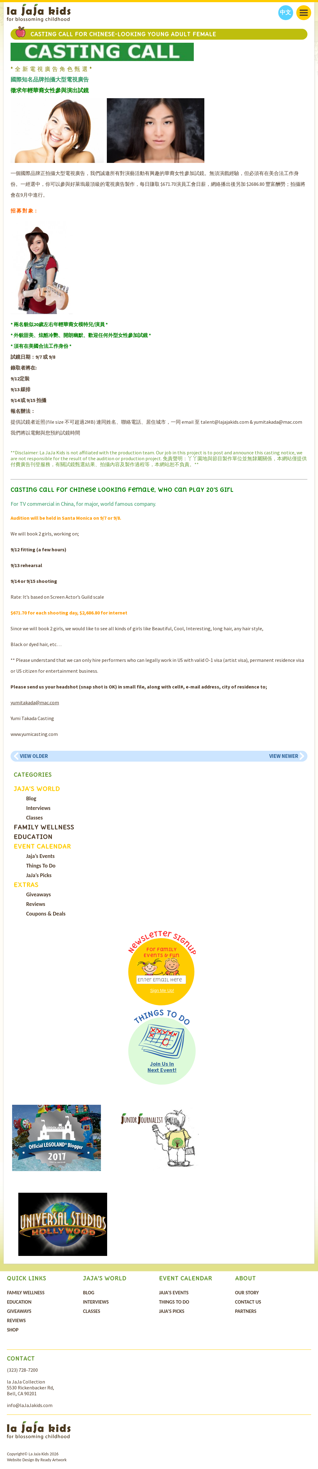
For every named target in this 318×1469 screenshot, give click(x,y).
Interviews (38, 808)
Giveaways (38, 894)
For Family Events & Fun (161, 952)
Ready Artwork (53, 1459)
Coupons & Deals (46, 913)
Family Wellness (44, 827)
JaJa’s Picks (39, 875)
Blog (31, 798)
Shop (12, 1330)
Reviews (35, 904)
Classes (34, 817)
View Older (34, 756)
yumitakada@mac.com (35, 702)
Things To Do (41, 865)
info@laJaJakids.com (29, 1405)
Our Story (247, 1293)
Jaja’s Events (40, 856)
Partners (246, 1311)
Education (33, 837)
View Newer (283, 756)
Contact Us (248, 1302)
